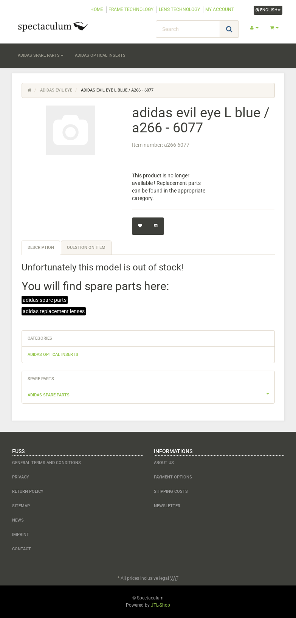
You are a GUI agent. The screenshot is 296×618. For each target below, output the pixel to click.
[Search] (188, 29)
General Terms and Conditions (46, 462)
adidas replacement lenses (54, 311)
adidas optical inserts (100, 55)
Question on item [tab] (86, 247)
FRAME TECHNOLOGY (130, 9)
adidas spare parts (41, 55)
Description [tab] (41, 247)
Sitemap (21, 505)
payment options (173, 477)
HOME (96, 9)
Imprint (20, 534)
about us (164, 462)
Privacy (20, 477)
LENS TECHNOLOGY (179, 9)
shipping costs (171, 491)
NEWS (18, 520)
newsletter (167, 505)
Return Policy (27, 491)
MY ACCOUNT (219, 9)
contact (21, 549)
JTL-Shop (160, 605)
